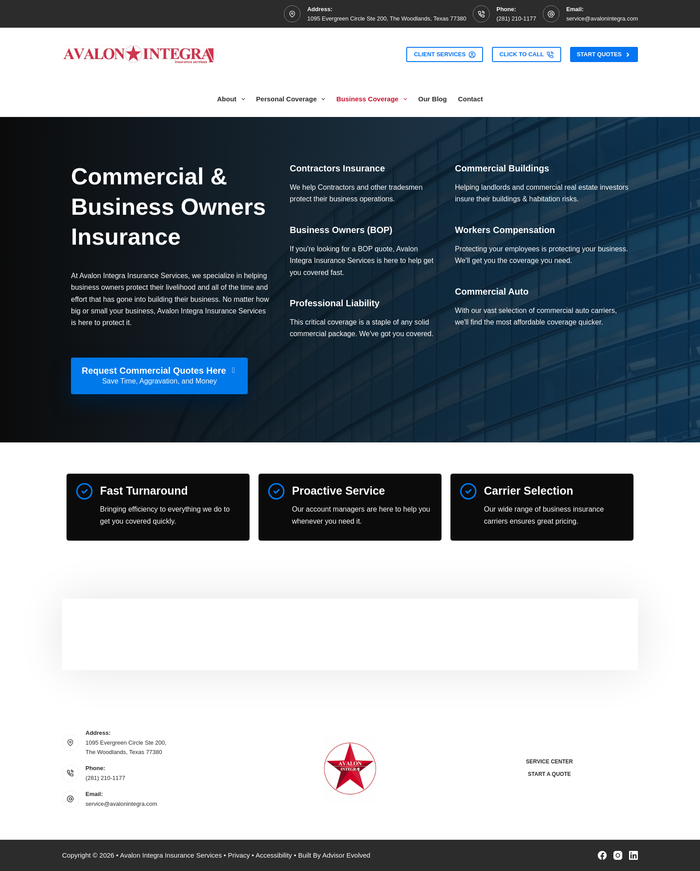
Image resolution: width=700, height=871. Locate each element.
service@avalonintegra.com (602, 18)
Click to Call (527, 54)
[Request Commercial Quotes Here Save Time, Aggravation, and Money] (159, 376)
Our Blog (432, 99)
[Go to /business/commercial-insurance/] (341, 230)
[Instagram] (617, 855)
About (232, 99)
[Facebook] (602, 855)
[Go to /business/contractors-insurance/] (337, 168)
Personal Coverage (292, 99)
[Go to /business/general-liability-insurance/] (334, 303)
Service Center (549, 761)
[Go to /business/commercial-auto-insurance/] (492, 291)
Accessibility (273, 855)
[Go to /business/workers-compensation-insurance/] (505, 230)
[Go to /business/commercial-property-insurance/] (502, 168)
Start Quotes (604, 54)
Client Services (444, 54)
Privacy (239, 855)
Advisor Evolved (346, 855)
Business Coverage (373, 99)
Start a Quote (549, 774)
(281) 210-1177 (516, 18)
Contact (470, 99)
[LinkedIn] (633, 855)
